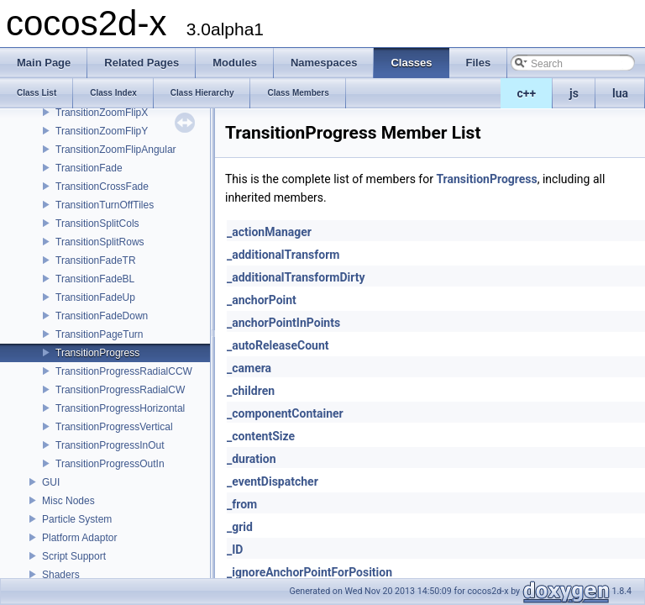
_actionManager (269, 232)
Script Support (74, 556)
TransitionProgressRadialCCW (123, 371)
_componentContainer (285, 413)
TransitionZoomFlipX (101, 112)
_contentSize (261, 436)
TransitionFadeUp (95, 297)
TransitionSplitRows (99, 242)
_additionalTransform (283, 254)
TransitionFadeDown (101, 316)
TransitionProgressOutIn (110, 464)
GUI (51, 482)
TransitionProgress (97, 353)
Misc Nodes (68, 501)
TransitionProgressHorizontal (120, 408)
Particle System (77, 519)
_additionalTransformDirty (295, 277)
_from (242, 504)
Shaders (61, 575)
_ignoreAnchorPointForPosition (309, 572)
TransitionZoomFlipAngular (115, 149)
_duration (251, 459)
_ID (235, 549)
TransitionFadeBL (94, 279)
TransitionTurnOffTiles (104, 205)
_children (251, 390)
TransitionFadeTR (95, 260)
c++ (527, 93)
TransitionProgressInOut (110, 445)
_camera (249, 368)
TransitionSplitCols (97, 223)
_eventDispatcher (272, 481)
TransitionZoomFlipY (101, 131)
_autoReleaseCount (278, 345)
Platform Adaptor (79, 538)
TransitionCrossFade (102, 186)
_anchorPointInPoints (283, 322)
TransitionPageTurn (99, 334)
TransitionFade (89, 168)
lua (620, 93)
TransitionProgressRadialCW (120, 390)
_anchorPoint (261, 300)
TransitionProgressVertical (114, 427)
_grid (240, 527)
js (574, 93)
